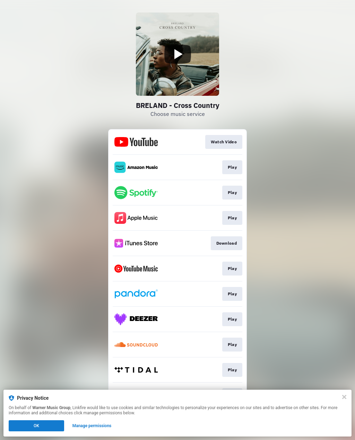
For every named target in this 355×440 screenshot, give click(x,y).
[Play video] (177, 54)
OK (36, 425)
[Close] (344, 397)
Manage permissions (92, 425)
